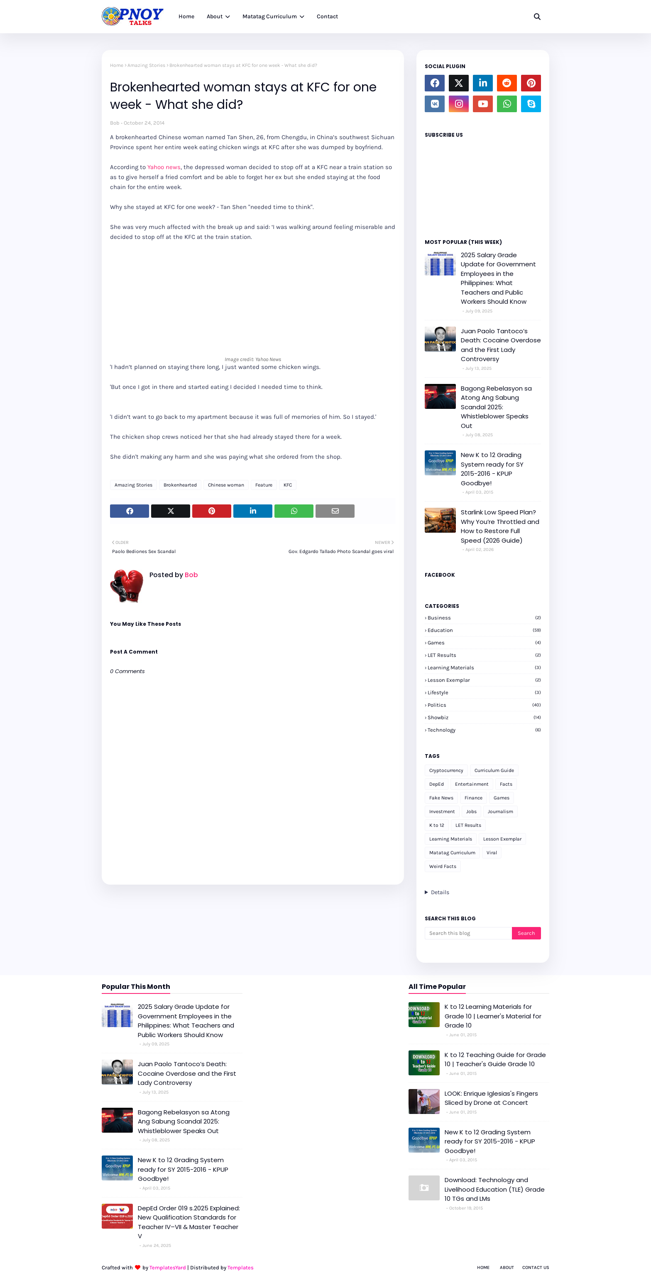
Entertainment (472, 784)
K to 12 (436, 825)
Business (484, 618)
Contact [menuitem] (327, 16)
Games (484, 642)
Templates (241, 1267)
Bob (115, 123)
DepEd (436, 784)
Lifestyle (484, 692)
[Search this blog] (468, 933)
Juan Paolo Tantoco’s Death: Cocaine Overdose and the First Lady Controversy (501, 345)
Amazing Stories (146, 65)
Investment (442, 811)
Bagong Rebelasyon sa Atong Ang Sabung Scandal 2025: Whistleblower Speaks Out (496, 407)
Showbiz (484, 717)
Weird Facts (442, 866)
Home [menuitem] (186, 16)
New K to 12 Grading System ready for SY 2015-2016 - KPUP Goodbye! (492, 468)
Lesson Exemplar (484, 680)
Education (484, 630)
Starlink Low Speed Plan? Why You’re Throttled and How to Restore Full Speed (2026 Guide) (500, 526)
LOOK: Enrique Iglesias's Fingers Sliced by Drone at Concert (491, 1098)
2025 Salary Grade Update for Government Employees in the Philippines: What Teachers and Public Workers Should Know (498, 278)
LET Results (484, 655)
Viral (492, 853)
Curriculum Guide (494, 770)
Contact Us (535, 1267)
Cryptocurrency (446, 770)
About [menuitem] (215, 16)
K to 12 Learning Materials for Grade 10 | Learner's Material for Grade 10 (493, 1016)
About (507, 1267)
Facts (506, 784)
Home (116, 65)
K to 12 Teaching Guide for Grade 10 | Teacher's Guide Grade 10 (495, 1059)
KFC (288, 485)
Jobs (471, 811)
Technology (484, 730)
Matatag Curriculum (452, 853)
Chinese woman (226, 485)
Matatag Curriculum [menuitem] (269, 16)
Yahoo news (164, 167)
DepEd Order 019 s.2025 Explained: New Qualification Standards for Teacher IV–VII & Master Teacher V (189, 1222)
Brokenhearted (180, 485)
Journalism (500, 811)
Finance (473, 798)
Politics (484, 705)
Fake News (441, 798)
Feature (263, 485)
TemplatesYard (167, 1267)
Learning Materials (484, 667)
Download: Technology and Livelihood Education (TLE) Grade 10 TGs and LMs (495, 1189)
